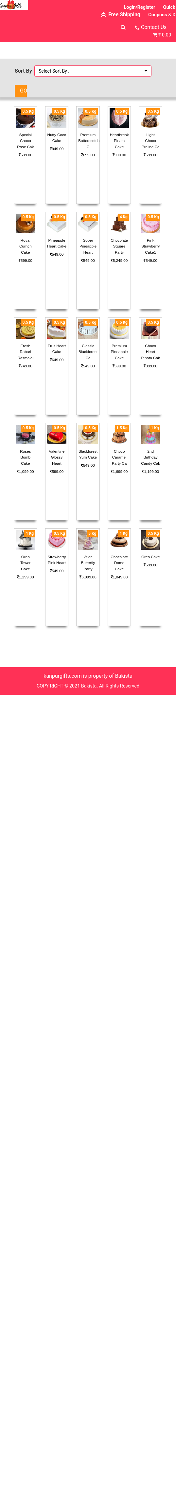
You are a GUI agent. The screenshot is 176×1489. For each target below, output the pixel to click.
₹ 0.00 (164, 35)
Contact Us (154, 27)
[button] (92, 71)
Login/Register (139, 7)
